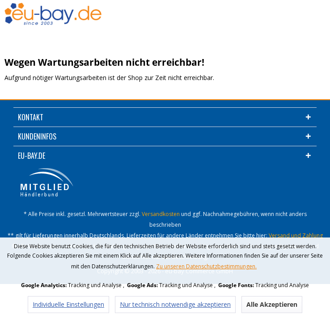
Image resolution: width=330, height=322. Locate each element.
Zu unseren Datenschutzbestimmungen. (206, 266)
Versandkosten (161, 214)
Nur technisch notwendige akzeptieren (175, 304)
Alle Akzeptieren (271, 304)
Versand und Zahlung (296, 235)
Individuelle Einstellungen (68, 304)
